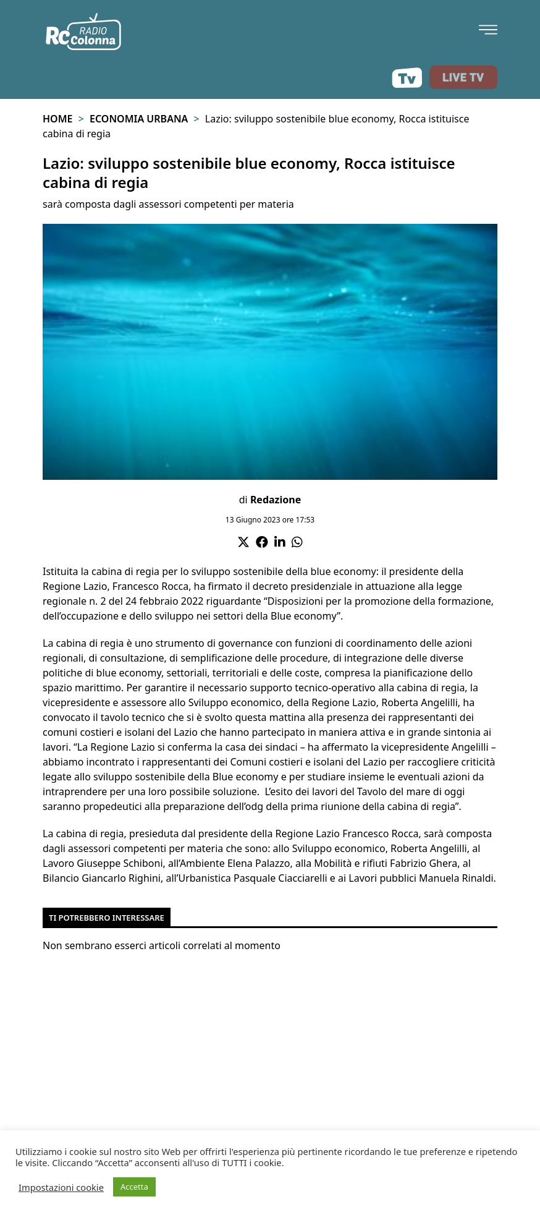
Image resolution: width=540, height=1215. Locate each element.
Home (57, 119)
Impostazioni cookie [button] (61, 1187)
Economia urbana (139, 119)
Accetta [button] (134, 1186)
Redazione (275, 499)
